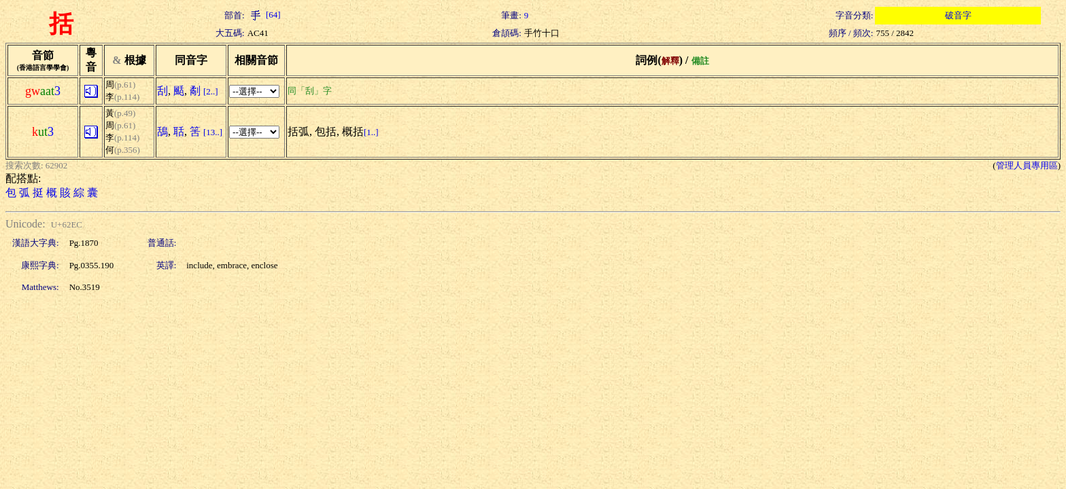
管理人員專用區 (1027, 165)
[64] (264, 15)
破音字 (958, 15)
